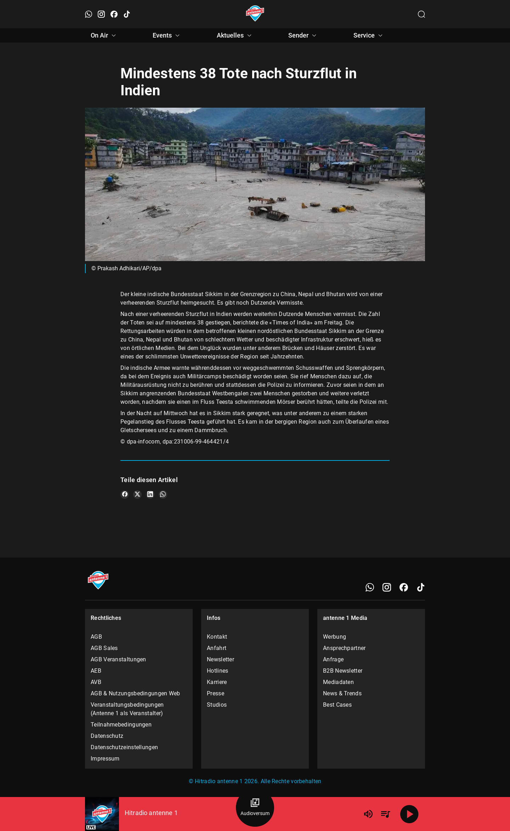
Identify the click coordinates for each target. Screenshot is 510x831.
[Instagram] (386, 587)
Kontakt (217, 636)
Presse (215, 693)
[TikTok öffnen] (126, 14)
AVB (96, 682)
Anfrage (333, 659)
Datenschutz (107, 736)
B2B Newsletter (342, 670)
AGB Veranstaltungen (118, 659)
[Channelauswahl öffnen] (421, 14)
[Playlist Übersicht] (385, 814)
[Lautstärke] (368, 814)
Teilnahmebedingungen (121, 724)
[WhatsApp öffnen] (88, 14)
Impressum (105, 758)
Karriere (217, 682)
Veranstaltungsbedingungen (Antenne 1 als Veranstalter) (127, 709)
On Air (104, 35)
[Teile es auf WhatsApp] (163, 494)
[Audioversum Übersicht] (255, 807)
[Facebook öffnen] (114, 14)
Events (167, 35)
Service (369, 35)
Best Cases (337, 704)
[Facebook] (404, 587)
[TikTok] (420, 587)
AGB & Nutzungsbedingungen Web (135, 693)
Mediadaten (338, 682)
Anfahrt (216, 648)
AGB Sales (104, 648)
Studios (217, 704)
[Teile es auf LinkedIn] (150, 494)
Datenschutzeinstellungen (124, 747)
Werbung (334, 636)
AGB (96, 636)
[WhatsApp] (370, 587)
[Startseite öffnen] (255, 14)
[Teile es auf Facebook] (124, 494)
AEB (96, 670)
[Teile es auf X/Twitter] (137, 494)
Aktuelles (235, 35)
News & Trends (342, 693)
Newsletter (220, 659)
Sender (303, 35)
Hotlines (217, 670)
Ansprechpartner (344, 648)
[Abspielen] (409, 814)
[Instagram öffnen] (101, 14)
